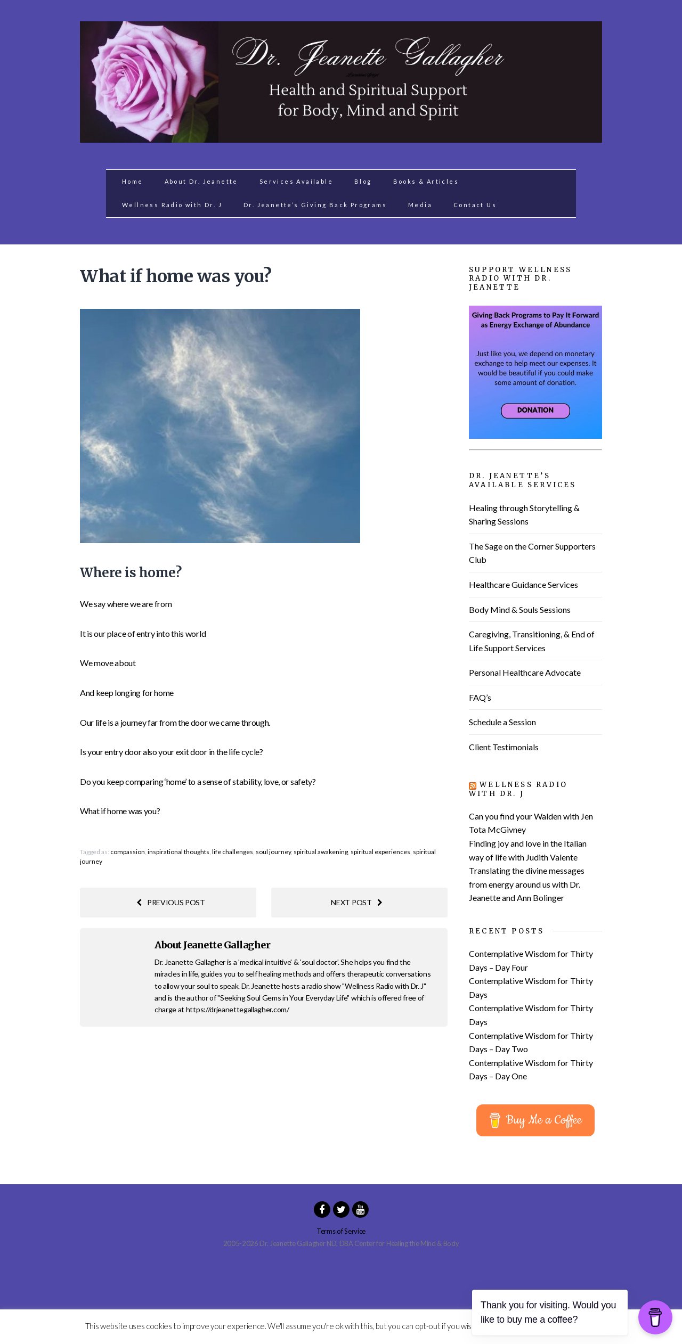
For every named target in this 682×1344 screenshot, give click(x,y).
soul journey (273, 852)
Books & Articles (426, 181)
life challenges (232, 852)
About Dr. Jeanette (201, 181)
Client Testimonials (504, 747)
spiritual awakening (321, 852)
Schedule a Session (502, 722)
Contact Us (475, 204)
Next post (356, 902)
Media (420, 204)
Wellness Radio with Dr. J (172, 204)
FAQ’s (480, 697)
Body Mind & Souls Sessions (520, 609)
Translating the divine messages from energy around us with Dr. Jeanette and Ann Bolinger (526, 884)
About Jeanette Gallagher (212, 945)
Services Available (296, 181)
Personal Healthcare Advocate (525, 672)
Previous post (170, 902)
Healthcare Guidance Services (523, 584)
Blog (363, 181)
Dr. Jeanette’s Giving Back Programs (315, 204)
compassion (127, 852)
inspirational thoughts (178, 852)
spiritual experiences (380, 852)
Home (132, 181)
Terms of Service (341, 1231)
